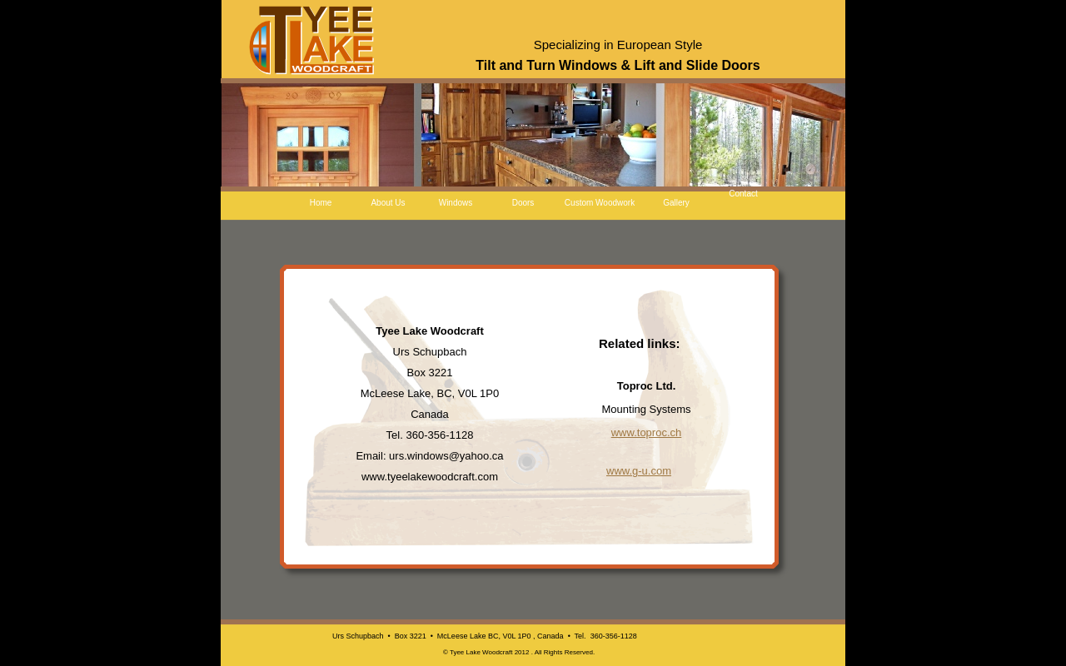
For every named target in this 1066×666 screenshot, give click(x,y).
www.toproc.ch (646, 432)
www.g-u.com (638, 471)
